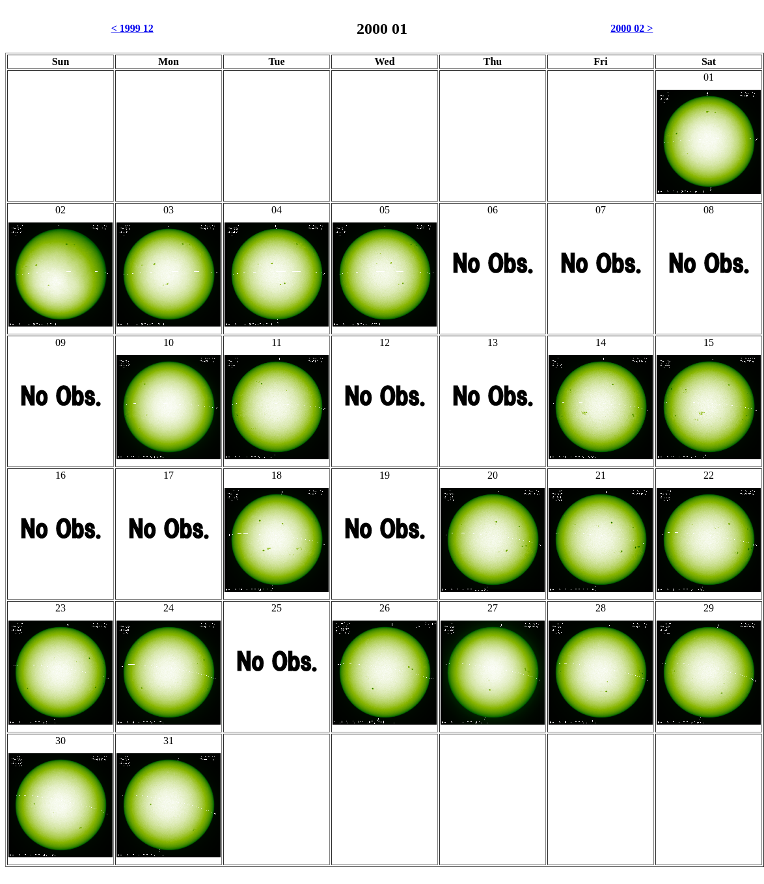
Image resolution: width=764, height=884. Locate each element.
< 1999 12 (132, 28)
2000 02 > (631, 28)
